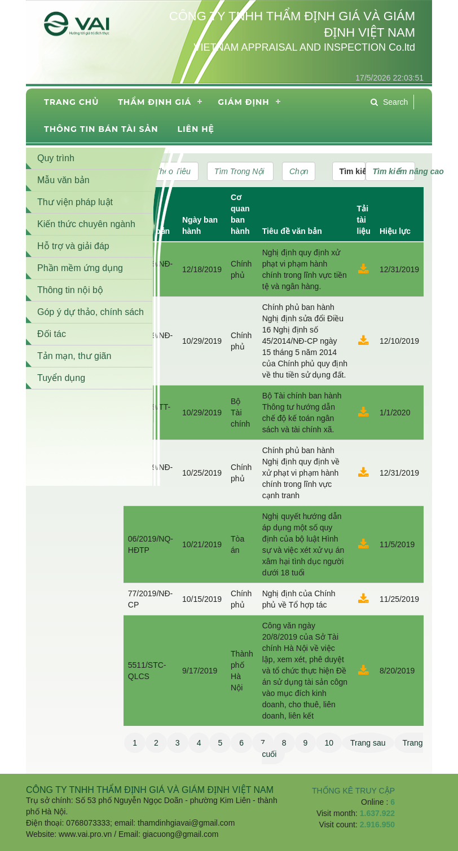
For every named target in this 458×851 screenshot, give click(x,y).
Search (389, 102)
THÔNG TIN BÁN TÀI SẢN (101, 129)
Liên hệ (195, 129)
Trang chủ (71, 102)
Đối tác (51, 334)
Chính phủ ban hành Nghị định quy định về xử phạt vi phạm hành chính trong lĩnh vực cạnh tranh (301, 473)
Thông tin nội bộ (70, 290)
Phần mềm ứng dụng (80, 268)
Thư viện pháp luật (75, 202)
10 (328, 742)
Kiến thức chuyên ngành (86, 224)
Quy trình (55, 158)
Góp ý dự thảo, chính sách (90, 312)
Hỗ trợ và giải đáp (73, 246)
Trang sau (368, 742)
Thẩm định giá (154, 102)
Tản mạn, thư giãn (74, 356)
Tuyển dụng (61, 378)
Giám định (243, 102)
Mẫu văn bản (63, 180)
